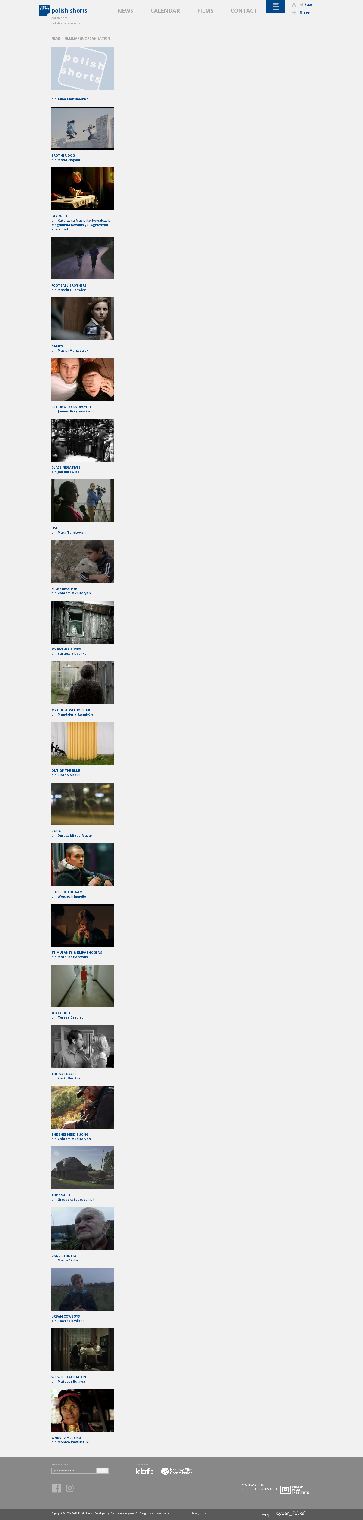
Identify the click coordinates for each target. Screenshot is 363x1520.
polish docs (61, 18)
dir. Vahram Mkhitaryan (82, 1134)
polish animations (66, 23)
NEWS (125, 10)
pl (301, 5)
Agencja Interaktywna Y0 (124, 1513)
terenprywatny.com (159, 1513)
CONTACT (244, 10)
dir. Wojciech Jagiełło (82, 891)
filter (300, 12)
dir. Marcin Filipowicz (82, 285)
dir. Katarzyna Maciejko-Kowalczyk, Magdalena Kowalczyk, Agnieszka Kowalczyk (82, 220)
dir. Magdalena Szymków (82, 710)
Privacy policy (199, 1513)
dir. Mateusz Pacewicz (82, 952)
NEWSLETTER (60, 1464)
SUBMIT (102, 1470)
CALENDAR (165, 10)
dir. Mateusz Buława (82, 1377)
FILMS (205, 10)
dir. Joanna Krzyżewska (82, 406)
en (309, 5)
